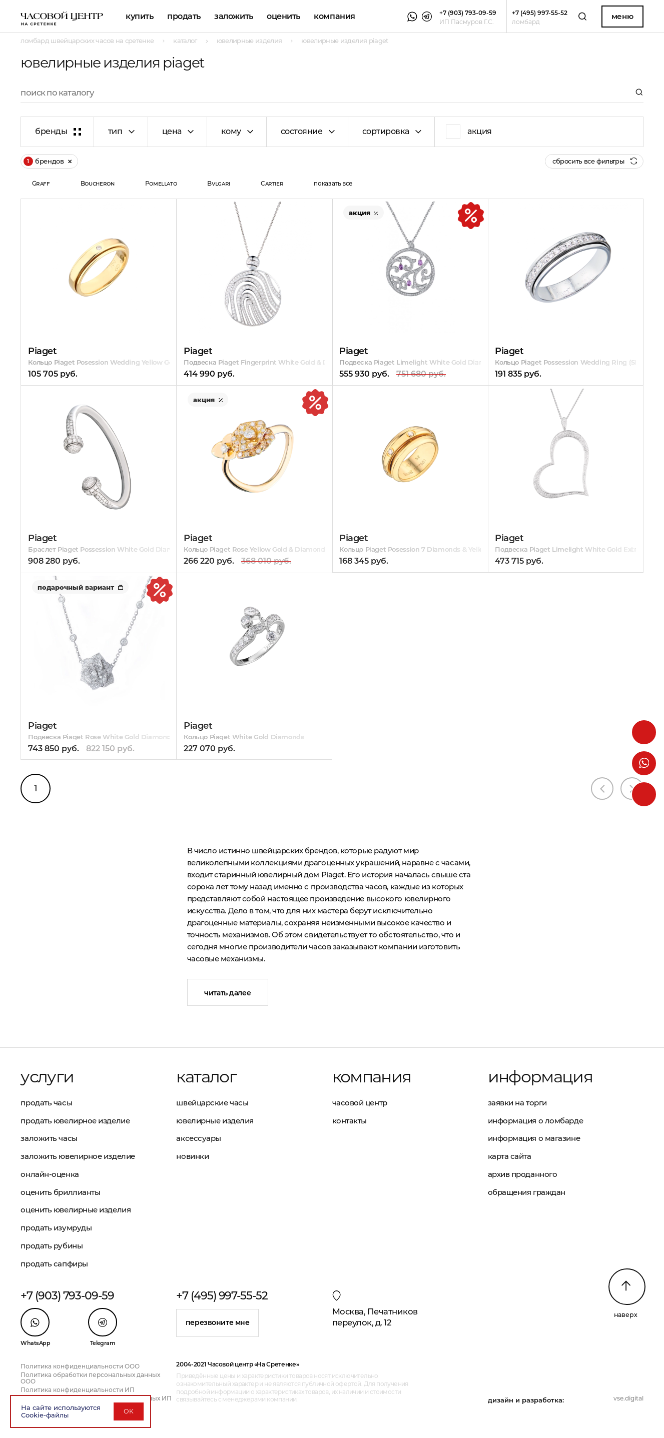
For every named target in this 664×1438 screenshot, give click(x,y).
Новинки (192, 1156)
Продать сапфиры (54, 1263)
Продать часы (46, 1102)
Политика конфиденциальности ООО (80, 1366)
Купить (139, 16)
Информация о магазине (534, 1138)
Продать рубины (52, 1245)
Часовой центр (359, 1102)
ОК (129, 1411)
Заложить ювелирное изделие (78, 1156)
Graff (41, 183)
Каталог (206, 1076)
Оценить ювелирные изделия (76, 1209)
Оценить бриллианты (60, 1192)
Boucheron (98, 183)
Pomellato (161, 183)
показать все (333, 183)
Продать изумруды (56, 1227)
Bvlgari (218, 183)
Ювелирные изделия (214, 1120)
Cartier (272, 183)
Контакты (349, 1120)
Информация (540, 1076)
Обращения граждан (526, 1192)
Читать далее (227, 992)
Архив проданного (522, 1174)
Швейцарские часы (212, 1102)
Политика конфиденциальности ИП (78, 1389)
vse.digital (628, 1398)
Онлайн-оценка (50, 1174)
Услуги (47, 1076)
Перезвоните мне (218, 1322)
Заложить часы (49, 1138)
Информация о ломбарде (535, 1120)
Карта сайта (509, 1156)
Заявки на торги (517, 1102)
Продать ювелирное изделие (75, 1120)
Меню (622, 16)
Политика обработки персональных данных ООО (90, 1377)
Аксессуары (198, 1138)
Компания (334, 16)
